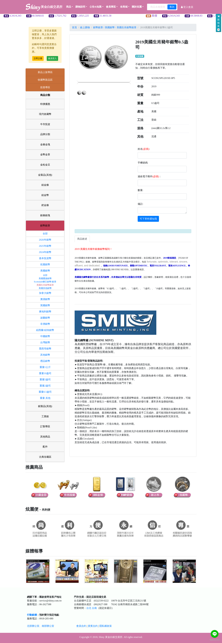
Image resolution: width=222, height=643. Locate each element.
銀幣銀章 (45, 225)
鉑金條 (45, 185)
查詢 (171, 7)
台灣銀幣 (45, 342)
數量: (140, 190)
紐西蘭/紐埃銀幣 (45, 330)
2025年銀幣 (45, 246)
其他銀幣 (45, 354)
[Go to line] (214, 634)
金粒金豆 (45, 164)
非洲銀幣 (45, 324)
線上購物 (85, 27)
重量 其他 (45, 398)
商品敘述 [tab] (82, 238)
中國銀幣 (45, 336)
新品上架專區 (45, 72)
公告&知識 (95, 6)
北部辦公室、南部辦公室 (40, 626)
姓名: (144, 149)
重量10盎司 (45, 373)
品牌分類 (45, 134)
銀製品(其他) (45, 406)
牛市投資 (45, 124)
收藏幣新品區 (45, 79)
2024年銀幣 (45, 252)
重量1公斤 (45, 367)
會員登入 (52, 58)
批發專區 (45, 87)
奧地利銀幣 (45, 311)
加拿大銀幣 (45, 293)
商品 (69, 6)
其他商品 (45, 436)
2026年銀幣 (45, 239)
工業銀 (45, 416)
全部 (45, 233)
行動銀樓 (32, 615)
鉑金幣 (45, 195)
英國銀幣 (45, 305)
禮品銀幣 (45, 361)
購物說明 (80, 6)
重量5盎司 (45, 379)
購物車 (218, 23)
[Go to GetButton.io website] (215, 640)
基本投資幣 (45, 258)
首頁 (74, 27)
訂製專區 (45, 426)
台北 (88, 608)
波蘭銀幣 (45, 317)
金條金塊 (45, 144)
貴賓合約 (93, 626)
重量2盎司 (45, 385)
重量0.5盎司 (45, 392)
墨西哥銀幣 (45, 348)
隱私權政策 (105, 626)
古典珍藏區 (45, 457)
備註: (140, 204)
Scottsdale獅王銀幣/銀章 (45, 282)
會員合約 (81, 626)
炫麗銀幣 (45, 264)
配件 (45, 446)
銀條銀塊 (45, 215)
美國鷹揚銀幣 (45, 278)
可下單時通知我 (148, 218)
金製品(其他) (45, 175)
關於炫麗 (137, 6)
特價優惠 (45, 104)
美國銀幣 (45, 270)
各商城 (123, 6)
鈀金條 (45, 205)
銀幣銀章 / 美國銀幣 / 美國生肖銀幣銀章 (114, 27)
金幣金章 (45, 154)
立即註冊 (38, 58)
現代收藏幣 (45, 114)
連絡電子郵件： (150, 176)
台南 (94, 608)
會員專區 (111, 6)
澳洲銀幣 (45, 299)
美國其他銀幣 (45, 288)
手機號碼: (143, 162)
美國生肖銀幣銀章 (45, 285)
